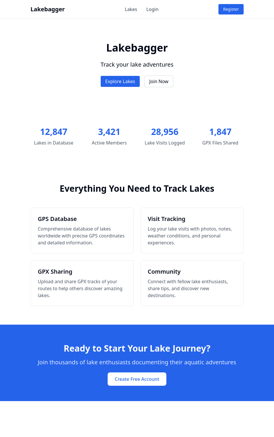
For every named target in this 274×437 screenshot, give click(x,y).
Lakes (131, 9)
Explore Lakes (120, 81)
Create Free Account (137, 379)
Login (152, 9)
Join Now (158, 81)
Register (231, 9)
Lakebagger (48, 9)
